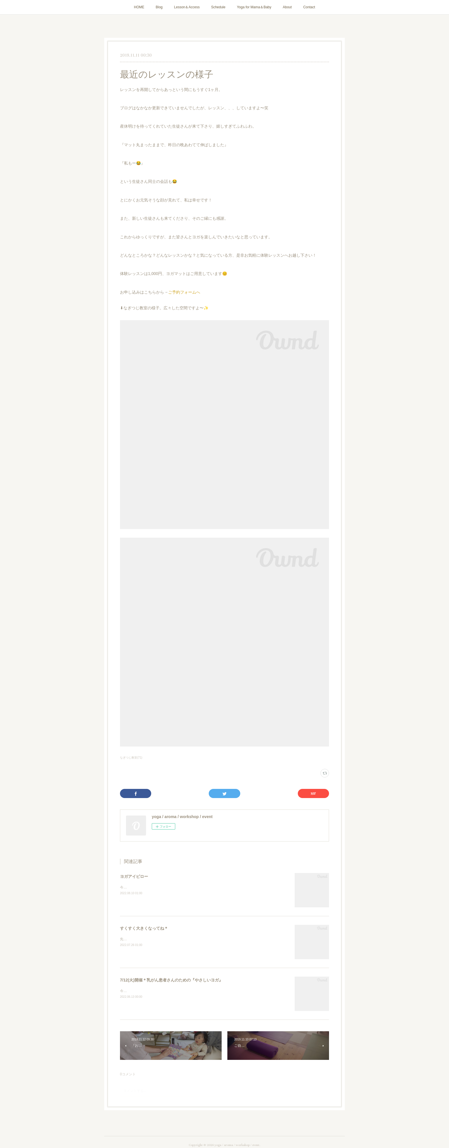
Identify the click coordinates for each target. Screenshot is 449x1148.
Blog (159, 7)
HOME (139, 7)
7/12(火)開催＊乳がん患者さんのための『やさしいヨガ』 (171, 980)
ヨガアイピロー (134, 876)
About (287, 7)
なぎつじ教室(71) (131, 757)
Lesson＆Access (187, 7)
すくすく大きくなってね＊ (144, 928)
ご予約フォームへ (184, 292)
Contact (309, 7)
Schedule (218, 7)
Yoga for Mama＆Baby (254, 7)
